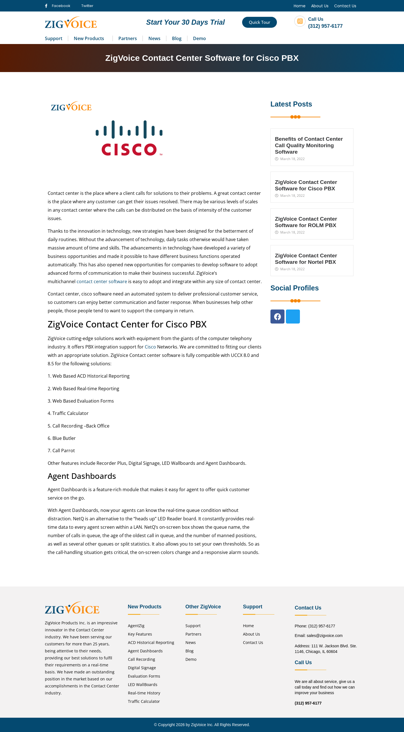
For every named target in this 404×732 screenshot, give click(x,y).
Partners (127, 38)
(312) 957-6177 (325, 26)
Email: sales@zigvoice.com (319, 635)
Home (300, 6)
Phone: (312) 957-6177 (315, 626)
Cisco (150, 347)
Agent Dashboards (145, 651)
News (154, 38)
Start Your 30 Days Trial (185, 22)
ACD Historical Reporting (151, 642)
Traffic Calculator (144, 701)
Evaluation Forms (144, 676)
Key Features (140, 634)
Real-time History (144, 693)
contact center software (102, 281)
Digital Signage (142, 667)
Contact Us (345, 6)
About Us (320, 6)
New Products (89, 38)
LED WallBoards (142, 684)
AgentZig (136, 625)
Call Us (315, 19)
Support (53, 38)
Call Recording (141, 659)
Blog (177, 38)
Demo (199, 38)
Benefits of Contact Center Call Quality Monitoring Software (309, 145)
